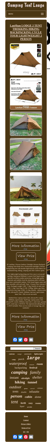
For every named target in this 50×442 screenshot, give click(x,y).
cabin (28, 396)
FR (28, 432)
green (26, 388)
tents (15, 391)
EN (24, 432)
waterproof (18, 363)
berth (23, 403)
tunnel (32, 382)
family (35, 372)
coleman (40, 388)
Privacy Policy (26, 424)
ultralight (25, 378)
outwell (32, 388)
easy (31, 403)
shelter (37, 377)
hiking (20, 382)
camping (19, 372)
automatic (28, 354)
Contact (26, 420)
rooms (38, 403)
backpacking (21, 367)
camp (14, 359)
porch (21, 359)
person (16, 396)
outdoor (15, 387)
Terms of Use (25, 428)
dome (38, 396)
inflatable (34, 391)
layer (22, 406)
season (31, 365)
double (24, 392)
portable (29, 407)
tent (14, 401)
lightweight (38, 354)
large (33, 358)
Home (26, 416)
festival (33, 367)
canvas (12, 354)
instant (14, 377)
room (40, 364)
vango (19, 354)
